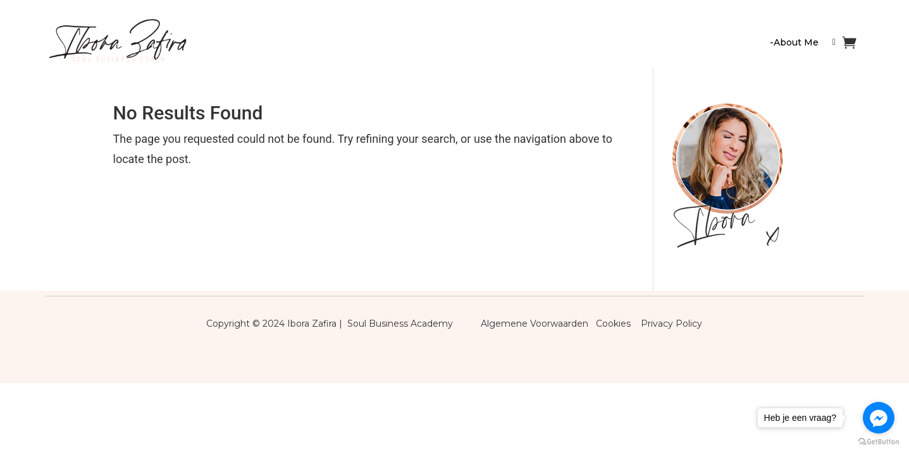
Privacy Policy (671, 323)
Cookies (617, 323)
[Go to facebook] (878, 418)
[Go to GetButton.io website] (878, 442)
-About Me (794, 42)
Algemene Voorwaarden (534, 323)
